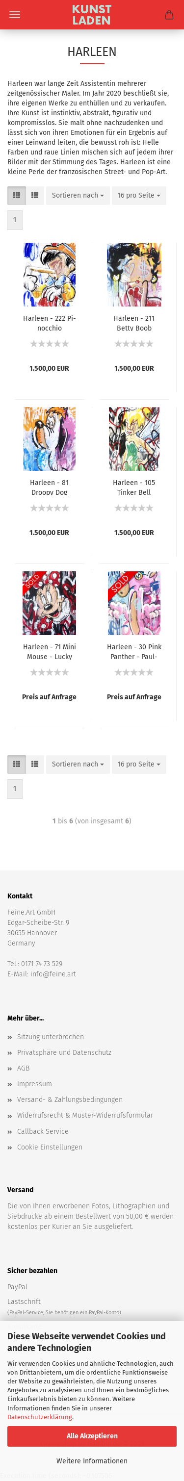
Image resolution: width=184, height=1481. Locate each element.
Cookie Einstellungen (49, 1147)
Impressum (34, 1084)
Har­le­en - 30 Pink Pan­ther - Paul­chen (134, 651)
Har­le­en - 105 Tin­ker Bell (134, 487)
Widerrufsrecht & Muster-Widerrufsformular (85, 1115)
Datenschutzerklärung (39, 1417)
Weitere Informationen (92, 1461)
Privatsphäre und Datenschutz (64, 1052)
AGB (23, 1068)
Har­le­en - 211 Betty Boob (134, 322)
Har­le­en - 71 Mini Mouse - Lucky (49, 651)
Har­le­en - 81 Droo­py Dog (49, 487)
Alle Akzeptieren (92, 1436)
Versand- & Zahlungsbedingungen (70, 1100)
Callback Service (43, 1131)
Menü (14, 14)
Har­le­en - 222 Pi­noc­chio (49, 322)
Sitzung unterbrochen (50, 1037)
